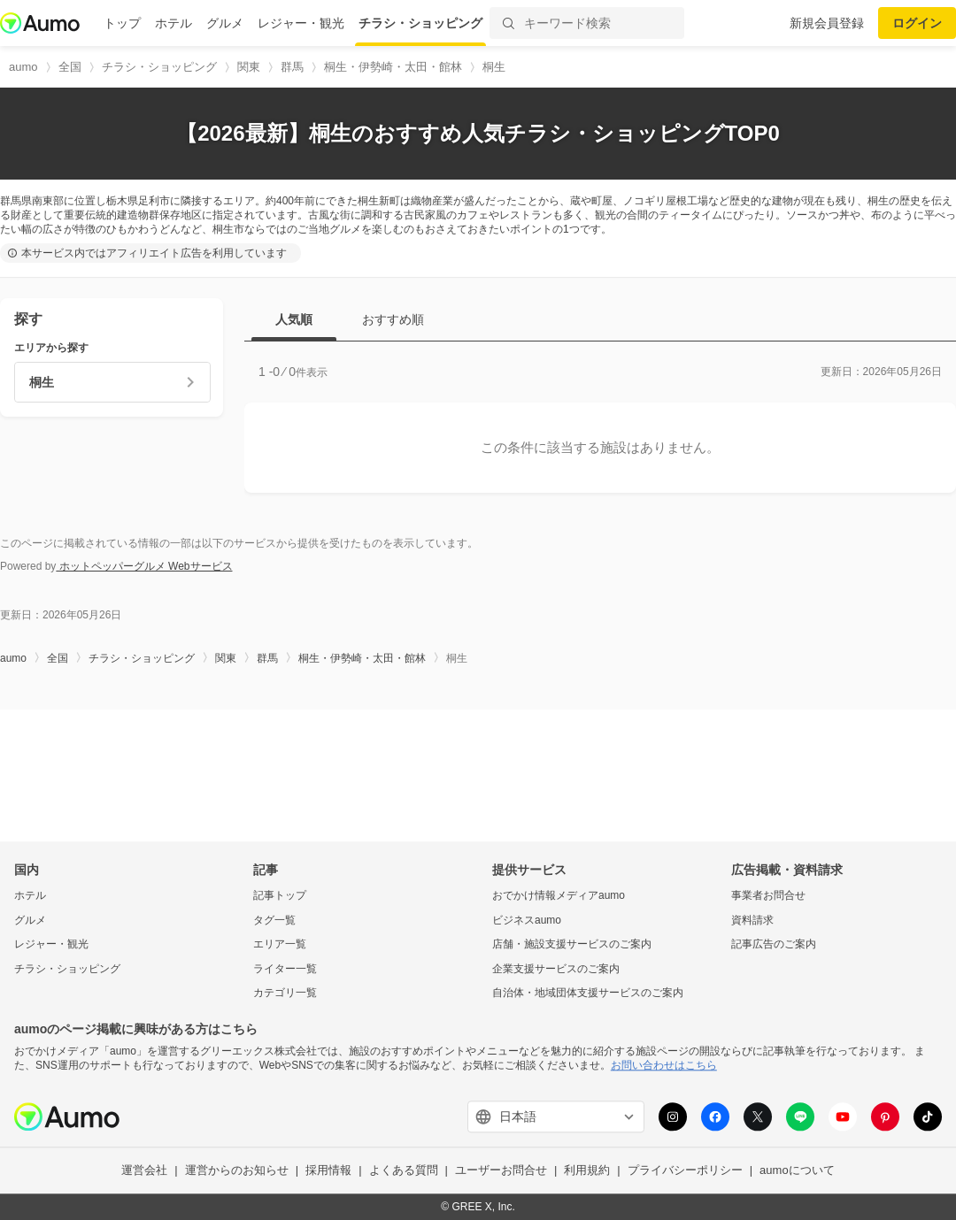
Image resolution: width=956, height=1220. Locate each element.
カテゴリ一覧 (285, 993)
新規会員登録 (827, 23)
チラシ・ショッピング (420, 23)
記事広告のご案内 (773, 945)
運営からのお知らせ (237, 1171)
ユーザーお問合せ (501, 1171)
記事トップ (279, 895)
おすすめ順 (393, 319)
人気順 (293, 319)
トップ (122, 23)
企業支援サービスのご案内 (556, 969)
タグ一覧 (274, 920)
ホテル (173, 23)
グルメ (224, 23)
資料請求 (752, 920)
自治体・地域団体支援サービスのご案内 (587, 993)
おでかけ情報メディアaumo (558, 895)
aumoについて (797, 1171)
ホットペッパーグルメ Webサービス (144, 566)
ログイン (917, 23)
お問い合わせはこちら (664, 1065)
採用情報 (328, 1171)
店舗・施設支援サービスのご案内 (571, 945)
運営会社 (144, 1171)
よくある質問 (403, 1171)
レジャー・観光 (301, 23)
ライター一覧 (285, 969)
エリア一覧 (279, 945)
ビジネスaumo (526, 920)
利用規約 (587, 1171)
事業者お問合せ (768, 895)
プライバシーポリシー (685, 1171)
